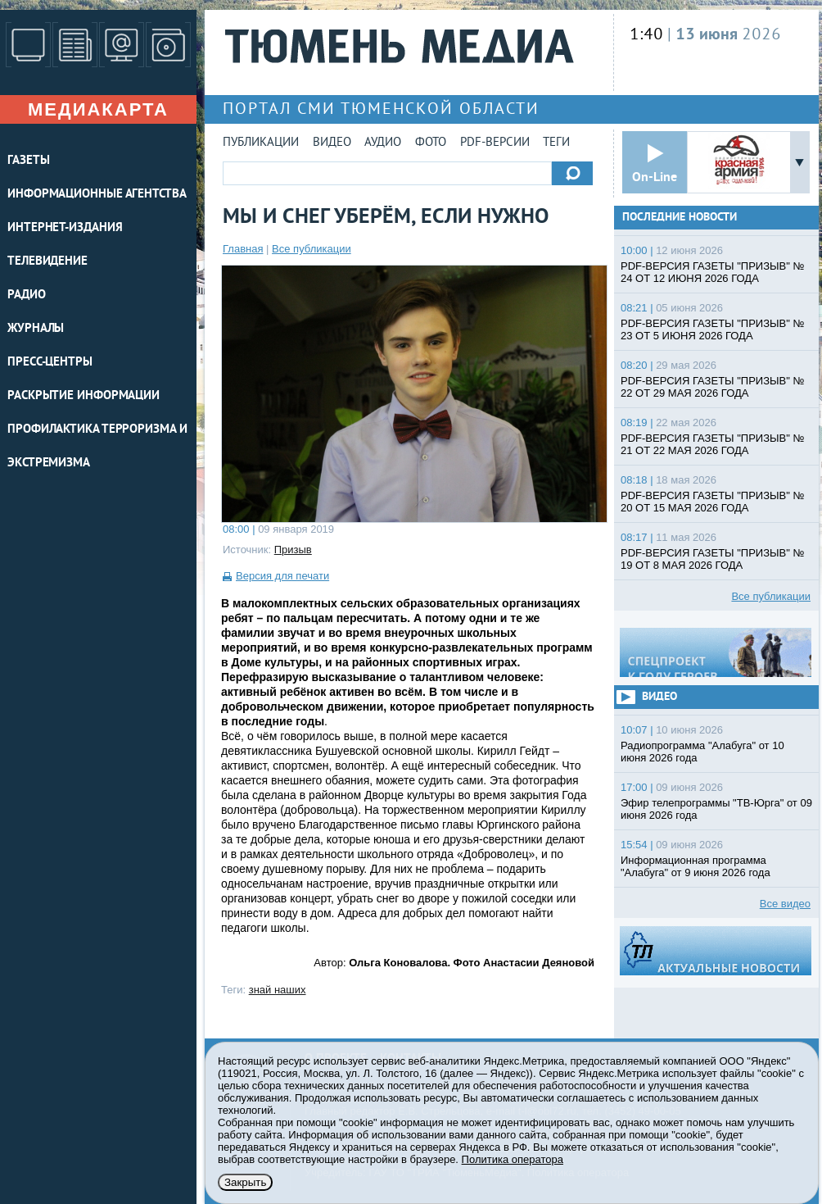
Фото (430, 143)
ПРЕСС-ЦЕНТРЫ (50, 362)
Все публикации (311, 249)
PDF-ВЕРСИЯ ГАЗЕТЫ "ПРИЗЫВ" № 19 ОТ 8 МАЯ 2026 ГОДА (712, 559)
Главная (243, 249)
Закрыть (245, 1182)
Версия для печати (282, 576)
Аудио (382, 143)
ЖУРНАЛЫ (35, 329)
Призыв (293, 549)
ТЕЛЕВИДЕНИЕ (47, 262)
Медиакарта (98, 109)
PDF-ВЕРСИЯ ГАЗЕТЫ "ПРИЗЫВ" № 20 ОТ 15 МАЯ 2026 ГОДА (712, 501)
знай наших (277, 990)
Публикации (261, 143)
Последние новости (679, 218)
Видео (332, 143)
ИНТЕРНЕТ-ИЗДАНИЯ (64, 228)
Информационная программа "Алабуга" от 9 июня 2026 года (695, 866)
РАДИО (26, 295)
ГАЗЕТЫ (28, 161)
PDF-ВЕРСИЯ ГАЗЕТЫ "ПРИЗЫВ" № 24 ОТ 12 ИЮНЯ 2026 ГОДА (712, 272)
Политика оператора (512, 1159)
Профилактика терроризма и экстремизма (97, 446)
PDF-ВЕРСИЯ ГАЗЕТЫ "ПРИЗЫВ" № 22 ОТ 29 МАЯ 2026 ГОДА (712, 387)
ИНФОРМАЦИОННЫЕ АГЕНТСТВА (97, 194)
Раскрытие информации (83, 396)
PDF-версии (495, 143)
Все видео (785, 903)
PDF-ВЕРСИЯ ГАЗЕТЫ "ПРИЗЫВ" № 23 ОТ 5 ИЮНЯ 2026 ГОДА (712, 329)
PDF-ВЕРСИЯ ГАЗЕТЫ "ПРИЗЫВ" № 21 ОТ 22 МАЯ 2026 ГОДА (712, 444)
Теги (556, 143)
